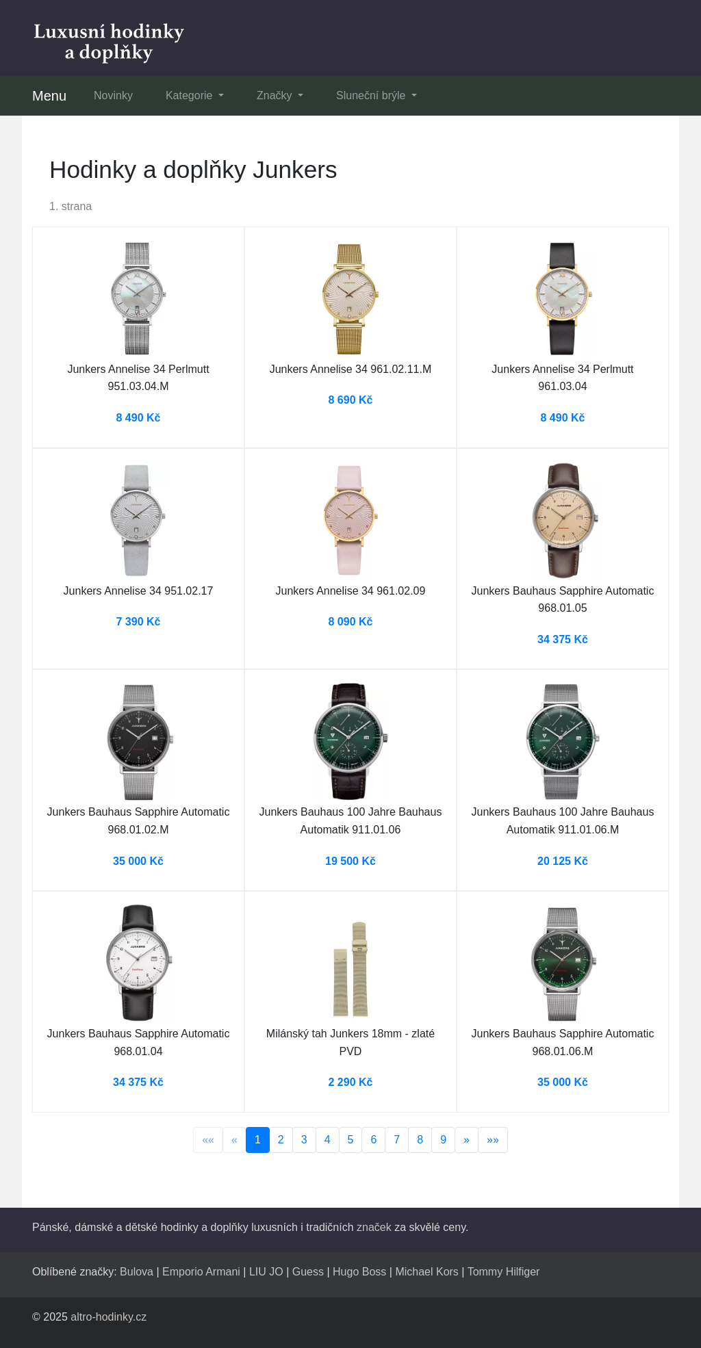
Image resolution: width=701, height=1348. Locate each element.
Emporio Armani (201, 1272)
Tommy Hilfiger (504, 1272)
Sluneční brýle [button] (372, 95)
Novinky (113, 95)
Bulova (136, 1272)
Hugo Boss (359, 1272)
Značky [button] (276, 95)
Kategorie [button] (191, 95)
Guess (308, 1272)
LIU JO (266, 1272)
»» (493, 1139)
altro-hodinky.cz (108, 1317)
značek (374, 1227)
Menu (49, 95)
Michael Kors (426, 1272)
